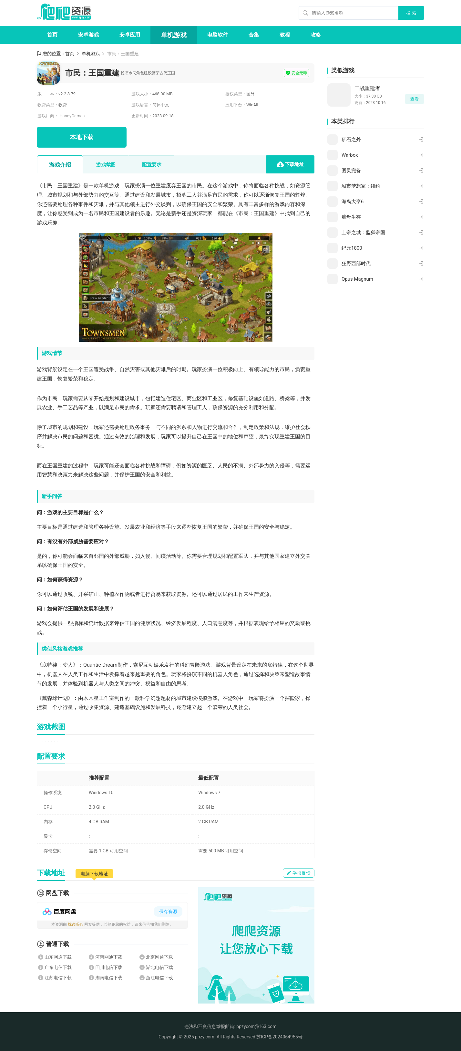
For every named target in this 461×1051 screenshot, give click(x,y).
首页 (52, 35)
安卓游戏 (88, 35)
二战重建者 (367, 88)
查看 (414, 99)
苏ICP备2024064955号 (279, 1036)
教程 (285, 35)
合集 (254, 35)
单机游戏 (174, 35)
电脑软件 (217, 35)
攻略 (316, 35)
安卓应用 (129, 35)
